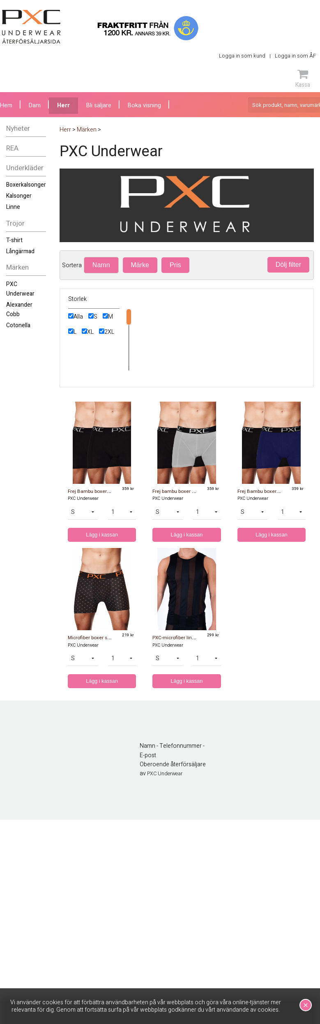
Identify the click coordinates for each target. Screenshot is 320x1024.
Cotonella (18, 325)
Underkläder (25, 168)
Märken (17, 267)
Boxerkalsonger (26, 184)
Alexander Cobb (19, 309)
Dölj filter (288, 264)
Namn (101, 264)
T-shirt (14, 240)
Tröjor (15, 223)
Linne (13, 207)
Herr (63, 105)
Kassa (302, 78)
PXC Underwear (20, 289)
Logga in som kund (242, 56)
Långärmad (20, 251)
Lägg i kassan (102, 535)
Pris (175, 264)
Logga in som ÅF (295, 56)
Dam (35, 105)
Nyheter (18, 128)
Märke (140, 264)
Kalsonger (19, 196)
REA (12, 148)
